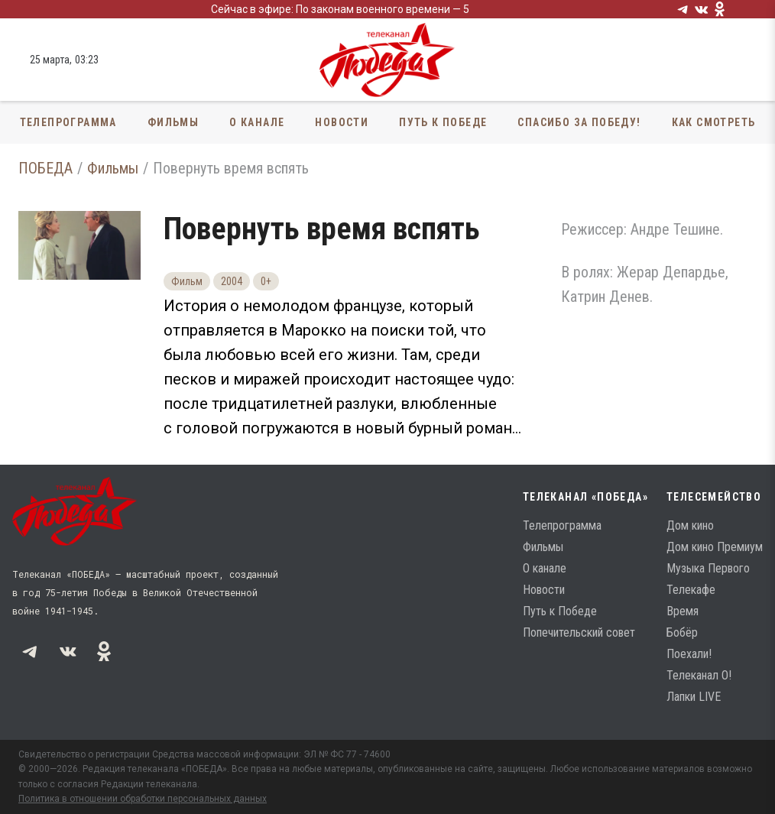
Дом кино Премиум (714, 547)
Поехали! (689, 654)
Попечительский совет (579, 632)
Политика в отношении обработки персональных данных (142, 798)
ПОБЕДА (45, 168)
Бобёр (682, 632)
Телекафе (690, 589)
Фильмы (173, 122)
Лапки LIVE (693, 696)
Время (682, 611)
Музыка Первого (708, 568)
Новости (341, 122)
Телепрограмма (68, 122)
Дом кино (690, 525)
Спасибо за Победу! (578, 122)
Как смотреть (714, 122)
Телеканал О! (698, 675)
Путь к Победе (443, 122)
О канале (256, 122)
